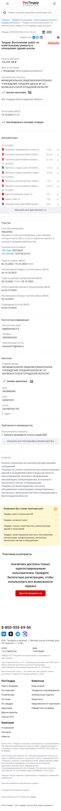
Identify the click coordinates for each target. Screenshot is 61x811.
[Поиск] (4, 13)
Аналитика (37, 700)
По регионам (7, 695)
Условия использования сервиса (15, 791)
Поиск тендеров (9, 687)
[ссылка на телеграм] (17, 634)
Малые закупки (9, 713)
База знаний (38, 687)
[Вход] (54, 3)
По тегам (5, 700)
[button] (30, 442)
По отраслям (7, 691)
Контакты (6, 733)
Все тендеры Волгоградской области (21, 100)
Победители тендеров (43, 709)
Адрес (6, 415)
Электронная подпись (43, 695)
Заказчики (6, 709)
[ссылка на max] (25, 634)
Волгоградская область (29, 71)
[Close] (55, 510)
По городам (7, 704)
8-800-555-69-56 (16, 628)
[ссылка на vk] (3, 634)
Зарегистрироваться (30, 594)
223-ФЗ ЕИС (7, 254)
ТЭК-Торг (6, 251)
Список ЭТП (7, 718)
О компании (7, 728)
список (33, 798)
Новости (5, 737)
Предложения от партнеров (46, 704)
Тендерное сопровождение (45, 691)
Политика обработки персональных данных (20, 784)
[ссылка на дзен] (10, 634)
